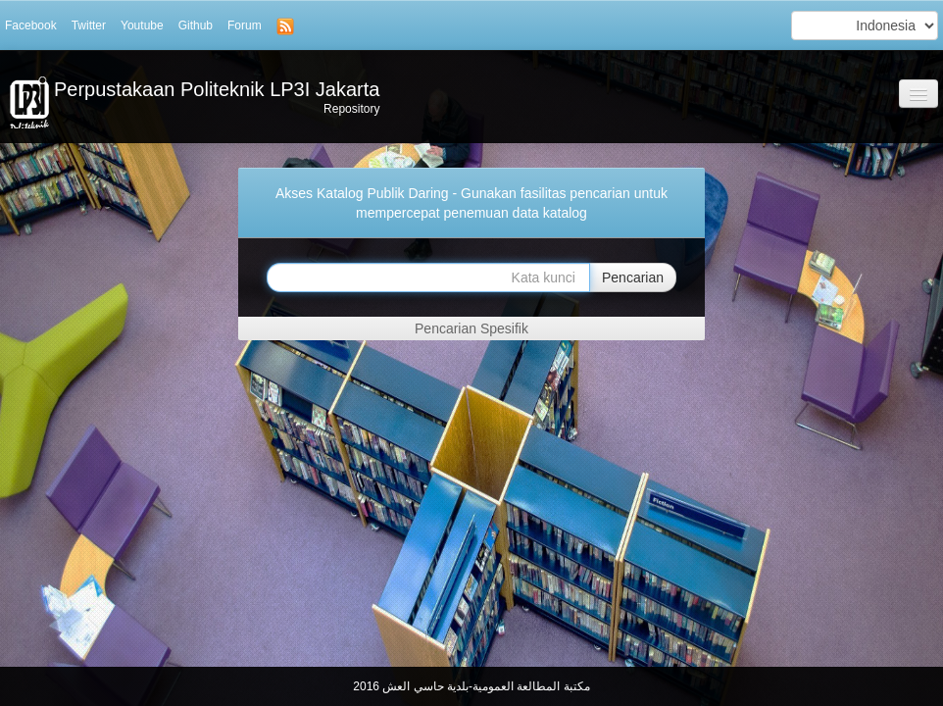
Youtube (142, 25)
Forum (244, 25)
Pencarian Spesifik (471, 328)
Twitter (89, 25)
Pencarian (633, 277)
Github (195, 25)
